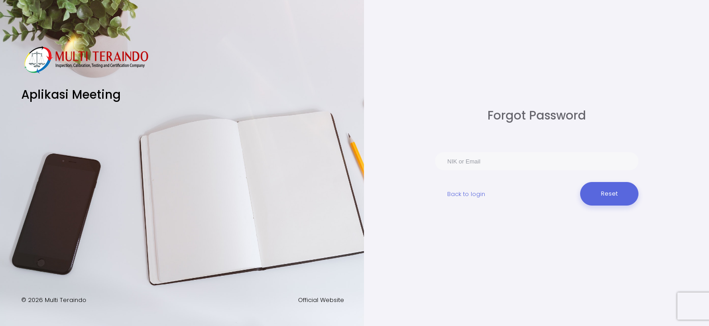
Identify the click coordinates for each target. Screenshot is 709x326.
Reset (609, 193)
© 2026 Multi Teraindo (53, 300)
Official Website (321, 300)
